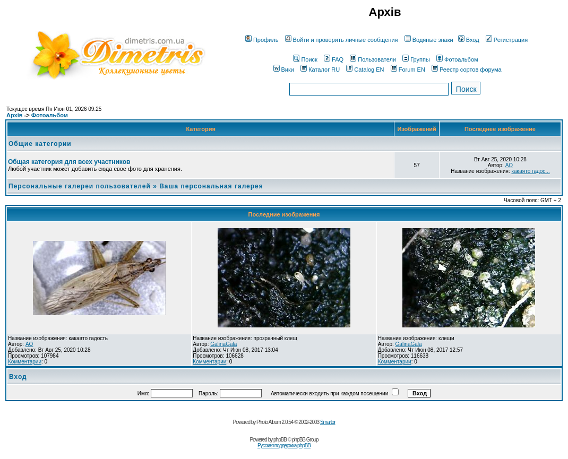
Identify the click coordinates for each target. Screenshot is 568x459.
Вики (283, 69)
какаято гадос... (530, 171)
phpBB (280, 440)
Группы (416, 59)
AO (509, 165)
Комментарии (24, 362)
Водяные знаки (429, 40)
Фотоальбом (457, 59)
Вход (468, 40)
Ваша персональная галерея (211, 186)
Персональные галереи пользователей (79, 186)
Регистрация (507, 40)
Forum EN (408, 69)
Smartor (327, 422)
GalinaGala (223, 344)
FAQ (333, 59)
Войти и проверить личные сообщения (341, 40)
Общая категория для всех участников (69, 162)
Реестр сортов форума (467, 69)
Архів (14, 115)
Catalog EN (365, 69)
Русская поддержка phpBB (284, 445)
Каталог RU (320, 69)
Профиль (262, 40)
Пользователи (373, 59)
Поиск (305, 59)
